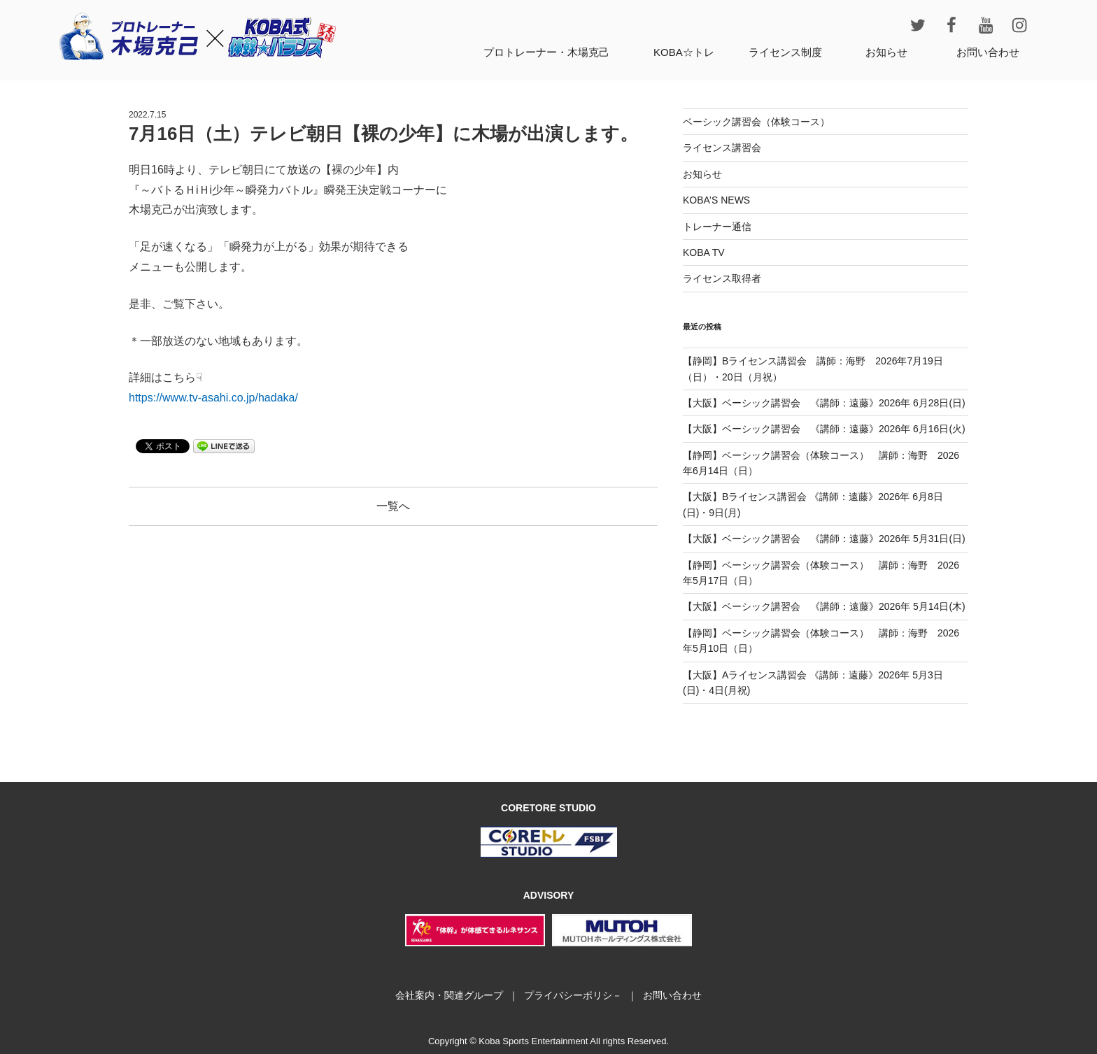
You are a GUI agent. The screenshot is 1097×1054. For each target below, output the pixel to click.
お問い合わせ (987, 52)
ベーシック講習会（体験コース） (756, 121)
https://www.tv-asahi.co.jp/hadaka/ (213, 398)
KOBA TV (704, 252)
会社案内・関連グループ (449, 995)
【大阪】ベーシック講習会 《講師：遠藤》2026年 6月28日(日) (824, 402)
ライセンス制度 (785, 52)
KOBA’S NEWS (716, 200)
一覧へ (393, 506)
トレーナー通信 (717, 226)
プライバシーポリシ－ (573, 995)
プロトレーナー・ (546, 52)
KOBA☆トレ (683, 52)
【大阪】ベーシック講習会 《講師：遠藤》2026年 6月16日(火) (824, 428)
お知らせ (886, 52)
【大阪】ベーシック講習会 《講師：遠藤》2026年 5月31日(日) (824, 538)
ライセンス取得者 (722, 278)
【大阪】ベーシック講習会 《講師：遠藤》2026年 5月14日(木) (824, 606)
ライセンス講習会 (722, 147)
